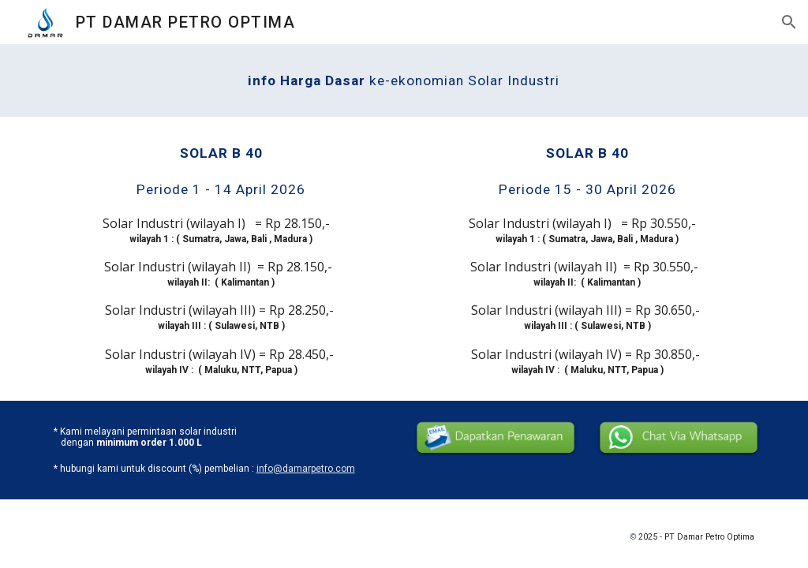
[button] (789, 22)
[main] (403, 80)
